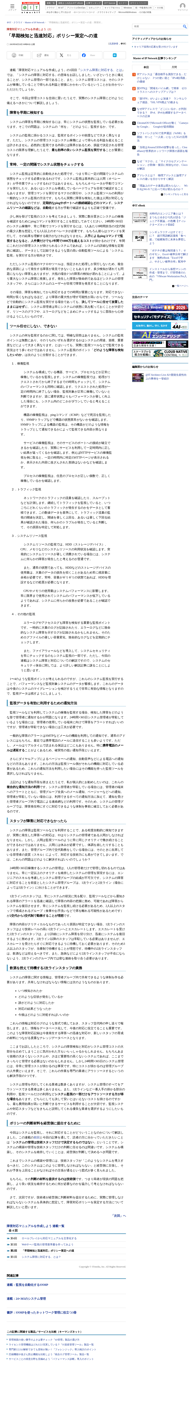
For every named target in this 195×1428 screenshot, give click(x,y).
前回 (37, 1137)
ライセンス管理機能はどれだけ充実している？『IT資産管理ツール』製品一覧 (51, 1344)
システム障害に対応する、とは (101, 70)
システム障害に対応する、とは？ (41, 1256)
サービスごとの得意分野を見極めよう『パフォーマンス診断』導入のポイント (51, 1359)
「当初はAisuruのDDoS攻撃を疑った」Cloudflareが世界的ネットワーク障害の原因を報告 (162, 151)
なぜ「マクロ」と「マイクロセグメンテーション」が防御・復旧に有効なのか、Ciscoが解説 (162, 165)
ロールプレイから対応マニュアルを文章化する (49, 1238)
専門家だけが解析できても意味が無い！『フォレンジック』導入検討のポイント (52, 1349)
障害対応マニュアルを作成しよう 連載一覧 (35, 1226)
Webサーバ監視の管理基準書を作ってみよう (48, 1244)
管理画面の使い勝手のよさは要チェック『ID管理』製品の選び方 (44, 1339)
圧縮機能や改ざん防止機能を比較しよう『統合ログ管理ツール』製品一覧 (49, 1354)
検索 (185, 26)
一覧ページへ (181, 286)
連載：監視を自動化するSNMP (27, 1284)
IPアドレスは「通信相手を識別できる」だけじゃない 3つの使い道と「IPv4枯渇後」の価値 (162, 78)
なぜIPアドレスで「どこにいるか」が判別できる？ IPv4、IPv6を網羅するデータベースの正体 (161, 113)
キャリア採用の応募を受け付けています (156, 47)
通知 (46, 55)
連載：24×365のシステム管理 (26, 1298)
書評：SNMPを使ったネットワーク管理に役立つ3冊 (42, 1312)
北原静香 (113, 43)
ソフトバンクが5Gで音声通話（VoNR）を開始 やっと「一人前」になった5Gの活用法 (162, 137)
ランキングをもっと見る (176, 194)
